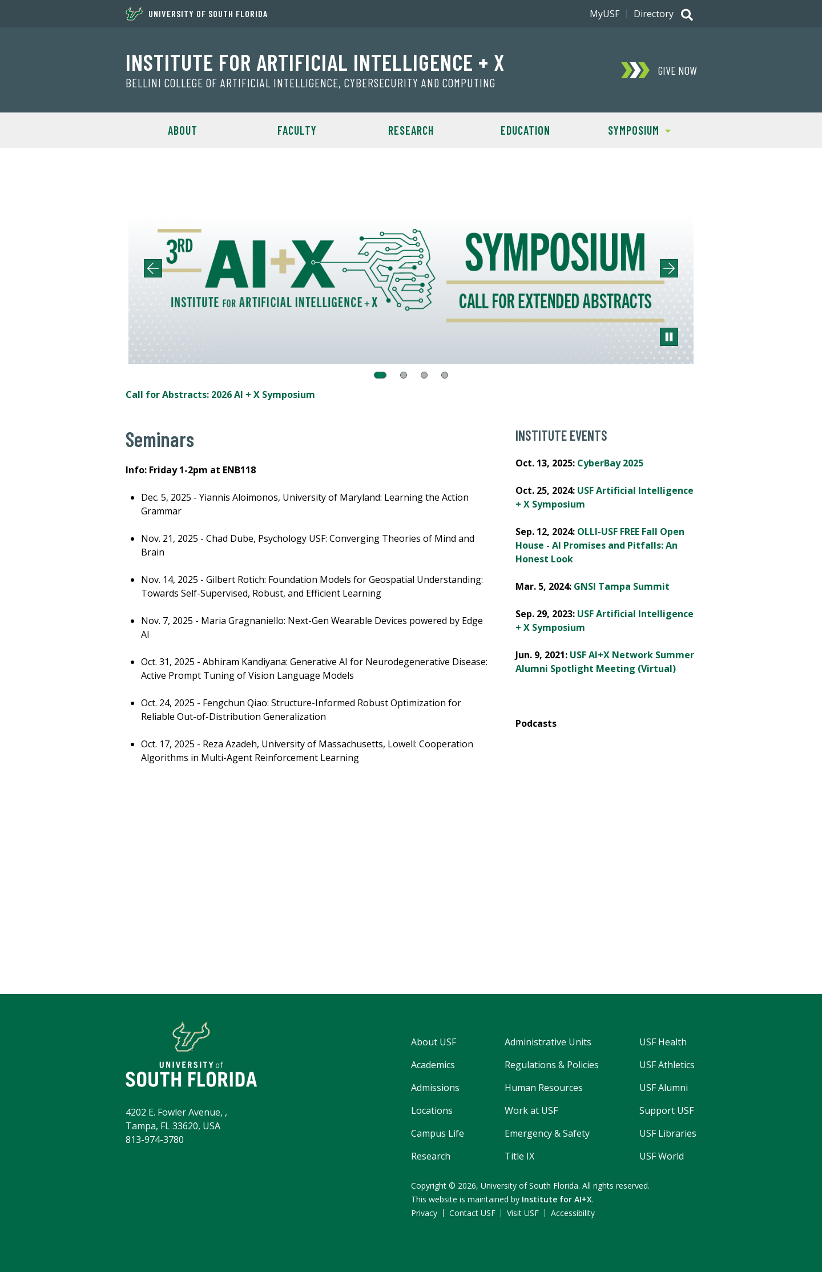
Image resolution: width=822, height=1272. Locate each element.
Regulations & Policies (552, 1064)
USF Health (663, 1042)
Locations (432, 1110)
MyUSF (604, 13)
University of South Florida (197, 13)
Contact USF (472, 1212)
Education (525, 130)
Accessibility (573, 1212)
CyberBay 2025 (610, 463)
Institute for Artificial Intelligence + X (315, 61)
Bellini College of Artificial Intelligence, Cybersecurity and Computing (310, 83)
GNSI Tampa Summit (622, 586)
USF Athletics (667, 1064)
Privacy (424, 1212)
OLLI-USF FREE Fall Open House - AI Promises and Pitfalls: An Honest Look (599, 545)
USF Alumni (663, 1087)
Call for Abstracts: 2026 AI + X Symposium (220, 394)
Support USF (666, 1110)
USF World (661, 1156)
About (183, 130)
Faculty (297, 130)
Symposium (626, 129)
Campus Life (437, 1133)
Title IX (519, 1156)
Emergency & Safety (547, 1133)
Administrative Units (548, 1042)
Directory (654, 13)
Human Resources (544, 1087)
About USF (433, 1042)
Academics (433, 1064)
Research (411, 130)
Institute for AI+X (557, 1199)
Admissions (435, 1087)
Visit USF (523, 1212)
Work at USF (531, 1110)
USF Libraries (667, 1133)
